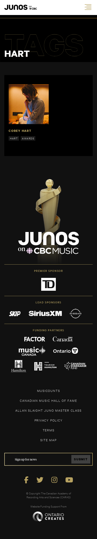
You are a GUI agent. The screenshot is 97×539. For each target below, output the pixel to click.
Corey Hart (20, 131)
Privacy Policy (48, 420)
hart (14, 138)
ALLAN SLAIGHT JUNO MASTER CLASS (48, 410)
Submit (81, 459)
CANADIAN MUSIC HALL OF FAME (48, 400)
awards (28, 138)
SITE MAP (48, 440)
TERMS (49, 430)
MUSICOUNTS (48, 390)
